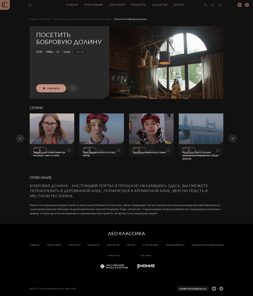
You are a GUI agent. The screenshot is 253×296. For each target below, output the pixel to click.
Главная (74, 6)
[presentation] (20, 138)
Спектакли (118, 6)
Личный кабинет (175, 244)
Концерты (140, 6)
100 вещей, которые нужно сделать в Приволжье (82, 19)
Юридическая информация (207, 244)
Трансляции (95, 6)
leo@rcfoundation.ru (193, 288)
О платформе (151, 244)
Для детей (161, 6)
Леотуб (180, 6)
